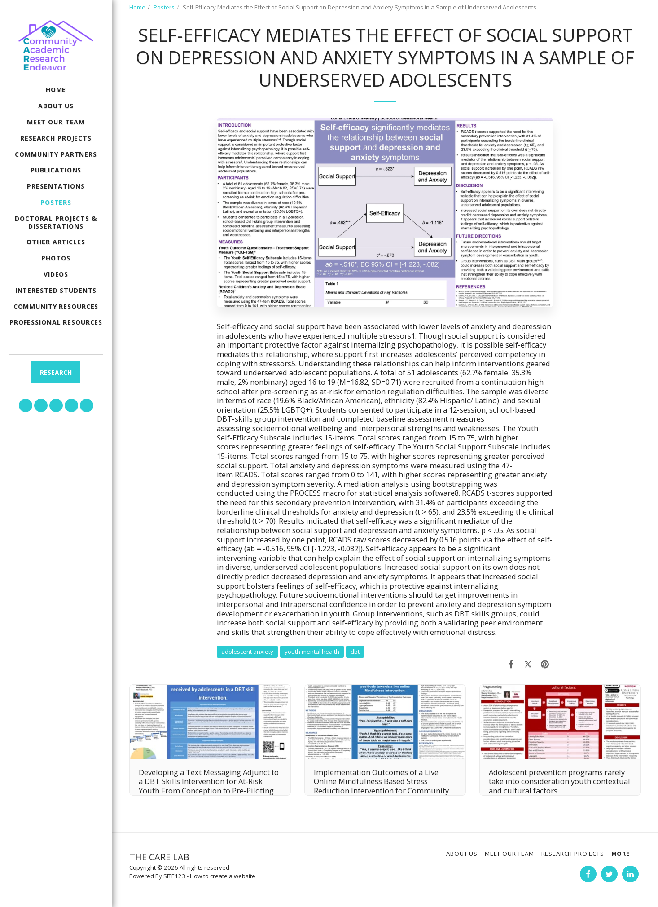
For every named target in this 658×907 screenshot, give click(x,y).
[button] (25, 405)
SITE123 (174, 876)
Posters (164, 7)
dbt (355, 651)
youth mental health (312, 651)
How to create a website (222, 876)
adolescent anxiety (247, 651)
